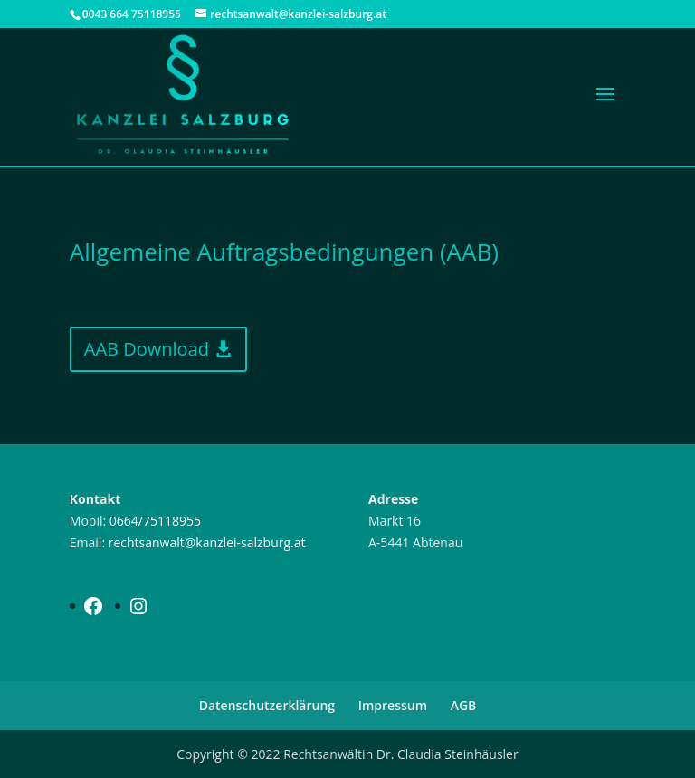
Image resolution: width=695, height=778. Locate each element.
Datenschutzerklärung (267, 705)
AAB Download (146, 349)
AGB (464, 705)
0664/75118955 (155, 520)
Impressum (392, 705)
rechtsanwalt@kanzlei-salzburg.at (207, 542)
